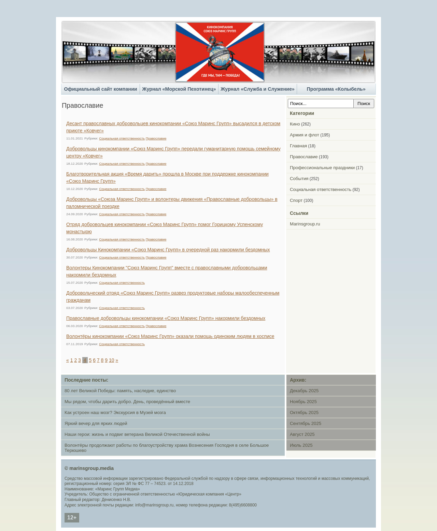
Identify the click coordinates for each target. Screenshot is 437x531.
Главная (298, 145)
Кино (295, 124)
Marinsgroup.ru (305, 223)
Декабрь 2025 (304, 390)
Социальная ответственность (122, 138)
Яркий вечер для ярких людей (96, 423)
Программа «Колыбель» (336, 89)
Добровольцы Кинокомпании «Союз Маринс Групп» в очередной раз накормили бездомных (168, 249)
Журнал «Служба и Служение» (258, 89)
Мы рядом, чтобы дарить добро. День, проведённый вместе (127, 401)
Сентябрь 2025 (305, 423)
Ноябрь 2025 (303, 401)
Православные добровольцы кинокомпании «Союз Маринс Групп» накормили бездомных (165, 318)
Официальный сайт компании (100, 89)
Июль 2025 (301, 445)
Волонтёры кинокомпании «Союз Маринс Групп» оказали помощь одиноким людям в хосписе (170, 336)
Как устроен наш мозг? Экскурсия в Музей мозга (115, 412)
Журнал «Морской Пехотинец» (179, 89)
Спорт (296, 200)
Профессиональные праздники (322, 167)
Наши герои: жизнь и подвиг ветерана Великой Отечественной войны (137, 434)
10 (111, 360)
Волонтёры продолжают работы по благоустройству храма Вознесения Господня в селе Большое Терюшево (167, 448)
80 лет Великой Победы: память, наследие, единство (120, 390)
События (299, 178)
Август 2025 (302, 434)
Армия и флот (304, 134)
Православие (156, 138)
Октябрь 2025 (304, 412)
